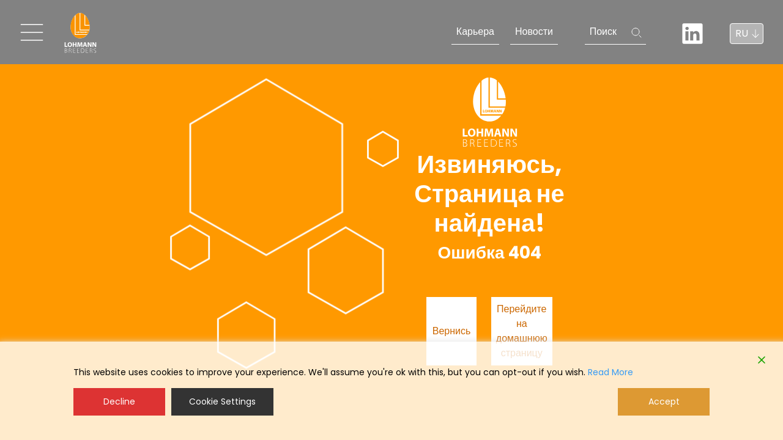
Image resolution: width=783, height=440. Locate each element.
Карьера (475, 31)
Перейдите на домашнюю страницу (521, 331)
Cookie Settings (222, 401)
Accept (664, 401)
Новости (534, 31)
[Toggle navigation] (32, 32)
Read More (610, 372)
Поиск (603, 31)
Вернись (451, 331)
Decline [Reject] (119, 401)
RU (741, 33)
